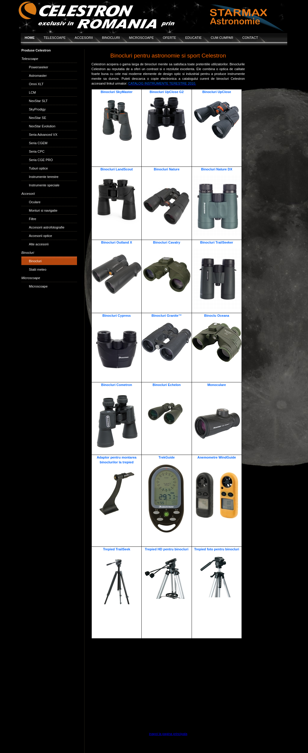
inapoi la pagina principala (168, 734)
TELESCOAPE (55, 37)
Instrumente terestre (43, 177)
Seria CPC (37, 151)
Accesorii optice (40, 236)
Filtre (32, 219)
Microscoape (38, 286)
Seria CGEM (38, 143)
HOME (30, 37)
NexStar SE (37, 118)
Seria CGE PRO (41, 160)
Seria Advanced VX (43, 134)
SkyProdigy (37, 109)
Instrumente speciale (44, 185)
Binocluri (35, 261)
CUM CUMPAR (222, 37)
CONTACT (250, 37)
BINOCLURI (111, 37)
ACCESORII (84, 37)
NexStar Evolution (42, 126)
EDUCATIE (193, 37)
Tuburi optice (38, 168)
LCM (32, 92)
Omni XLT (36, 84)
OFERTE (169, 37)
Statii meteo (37, 269)
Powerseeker (38, 67)
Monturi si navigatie (43, 210)
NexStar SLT (38, 101)
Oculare (35, 202)
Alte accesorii (38, 244)
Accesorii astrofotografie (46, 227)
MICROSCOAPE (141, 37)
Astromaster (38, 75)
